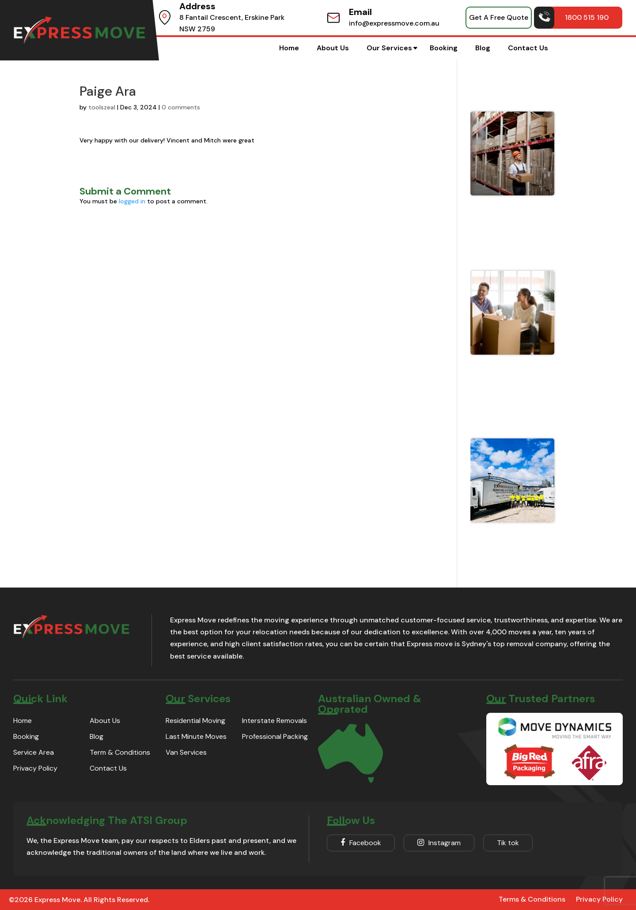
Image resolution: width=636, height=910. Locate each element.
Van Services (186, 752)
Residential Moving (195, 720)
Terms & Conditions (532, 899)
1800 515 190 (571, 18)
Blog (482, 47)
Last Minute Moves (196, 736)
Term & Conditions (120, 752)
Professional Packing (275, 736)
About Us (333, 47)
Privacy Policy (35, 768)
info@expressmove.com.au (394, 23)
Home (289, 47)
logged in (132, 201)
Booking (444, 47)
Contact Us (528, 47)
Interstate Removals (274, 720)
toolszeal (101, 107)
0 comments (181, 107)
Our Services (389, 47)
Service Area (33, 752)
